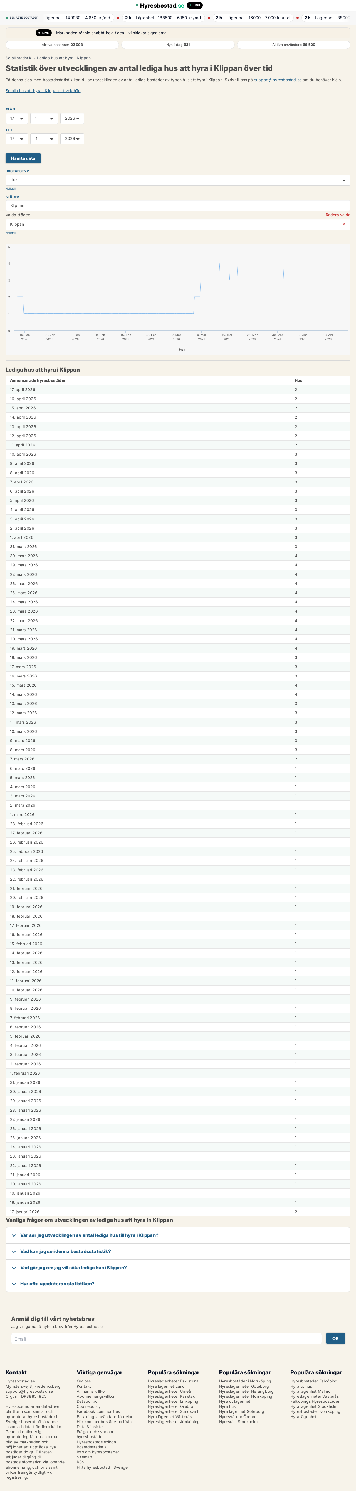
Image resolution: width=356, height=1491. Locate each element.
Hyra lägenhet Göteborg (241, 1411)
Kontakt (84, 1386)
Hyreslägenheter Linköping (173, 1401)
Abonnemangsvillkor (96, 1396)
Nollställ (11, 188)
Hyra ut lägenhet (234, 1401)
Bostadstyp (17, 171)
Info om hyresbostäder (98, 1452)
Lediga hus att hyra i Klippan (64, 58)
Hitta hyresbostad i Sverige (102, 1467)
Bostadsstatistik (92, 1447)
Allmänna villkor (91, 1391)
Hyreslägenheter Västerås (314, 1396)
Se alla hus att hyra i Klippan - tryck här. (43, 90)
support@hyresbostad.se (277, 79)
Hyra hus (227, 1406)
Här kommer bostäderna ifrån (104, 1421)
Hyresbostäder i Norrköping (245, 1381)
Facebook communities (98, 1411)
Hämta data (23, 158)
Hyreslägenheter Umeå (169, 1391)
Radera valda (338, 214)
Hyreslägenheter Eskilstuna (173, 1381)
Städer (12, 197)
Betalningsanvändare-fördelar (105, 1416)
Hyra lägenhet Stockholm (314, 1406)
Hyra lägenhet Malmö (310, 1391)
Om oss (84, 1381)
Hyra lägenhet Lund (166, 1386)
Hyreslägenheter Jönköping (174, 1421)
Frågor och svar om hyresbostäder (95, 1434)
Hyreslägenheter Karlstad (172, 1396)
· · (76, 17)
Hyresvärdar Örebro (238, 1416)
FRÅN (10, 109)
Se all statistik (18, 58)
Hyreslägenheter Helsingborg (246, 1391)
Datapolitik (87, 1401)
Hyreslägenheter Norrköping (245, 1396)
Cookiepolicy (89, 1406)
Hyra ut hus (301, 1386)
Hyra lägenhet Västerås (170, 1416)
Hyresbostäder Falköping (314, 1381)
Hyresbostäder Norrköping (315, 1411)
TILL (9, 130)
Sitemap (84, 1457)
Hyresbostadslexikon (96, 1442)
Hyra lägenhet (303, 1416)
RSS (81, 1462)
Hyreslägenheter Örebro (170, 1406)
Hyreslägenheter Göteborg (244, 1386)
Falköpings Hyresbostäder (315, 1401)
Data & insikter (90, 1426)
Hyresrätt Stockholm (238, 1421)
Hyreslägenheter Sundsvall (173, 1411)
